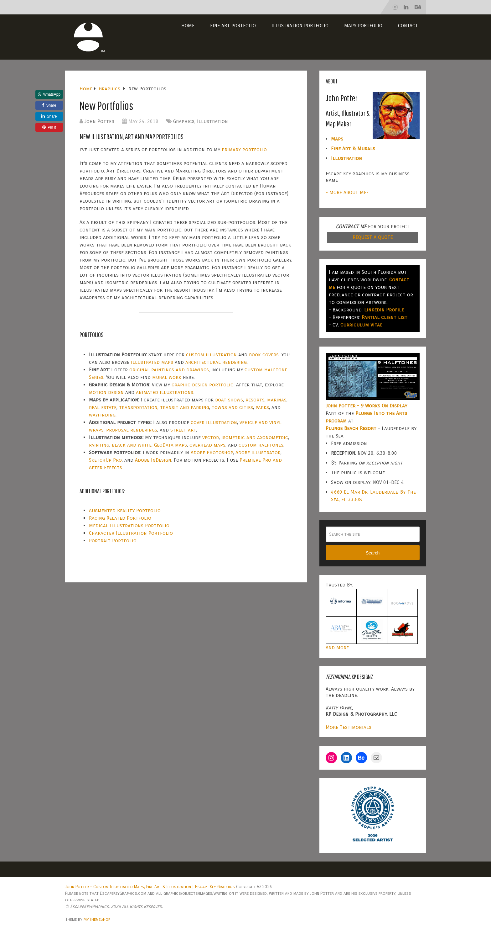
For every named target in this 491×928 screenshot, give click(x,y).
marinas (277, 400)
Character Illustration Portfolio (131, 533)
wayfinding (102, 415)
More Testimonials (348, 727)
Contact (408, 26)
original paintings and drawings (169, 370)
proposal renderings (131, 430)
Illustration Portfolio (299, 26)
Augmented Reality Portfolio (125, 510)
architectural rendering (216, 362)
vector (210, 437)
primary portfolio (244, 149)
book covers (264, 355)
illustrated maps (152, 362)
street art (183, 430)
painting (99, 445)
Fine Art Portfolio (233, 26)
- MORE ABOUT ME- (347, 192)
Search (373, 552)
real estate (102, 407)
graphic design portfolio (203, 385)
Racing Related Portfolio (120, 518)
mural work (166, 377)
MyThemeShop (97, 919)
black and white (132, 445)
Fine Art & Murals (353, 148)
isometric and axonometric (254, 437)
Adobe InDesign (153, 460)
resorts (255, 400)
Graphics (183, 121)
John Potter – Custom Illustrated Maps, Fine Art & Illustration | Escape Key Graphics (150, 886)
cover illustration (214, 422)
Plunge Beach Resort (351, 428)
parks (262, 407)
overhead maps (207, 445)
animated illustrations (164, 392)
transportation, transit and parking (164, 407)
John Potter (99, 121)
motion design (106, 392)
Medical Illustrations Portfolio (129, 525)
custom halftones (261, 445)
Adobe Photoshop (212, 452)
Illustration (212, 121)
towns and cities (232, 407)
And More (337, 647)
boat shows (229, 400)
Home (187, 26)
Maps (337, 139)
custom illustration (211, 355)
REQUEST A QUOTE (373, 237)
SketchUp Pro (105, 460)
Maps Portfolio (363, 26)
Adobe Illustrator (258, 452)
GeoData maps (170, 445)
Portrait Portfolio (113, 541)
